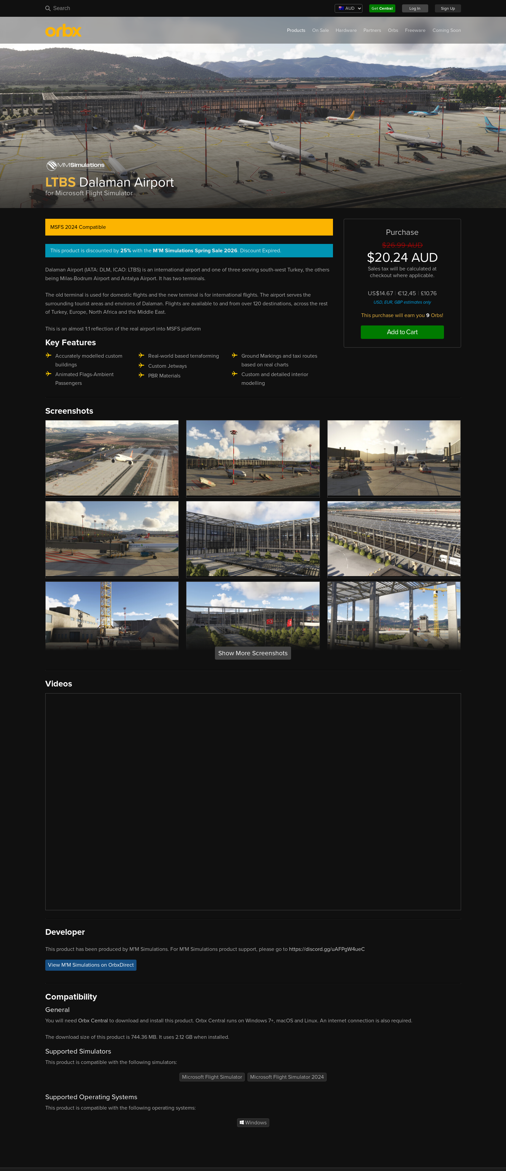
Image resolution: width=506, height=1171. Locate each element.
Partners (372, 30)
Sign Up (448, 8)
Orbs (393, 30)
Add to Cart (402, 332)
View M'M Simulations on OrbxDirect (91, 965)
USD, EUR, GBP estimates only (402, 302)
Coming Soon (447, 30)
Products (296, 30)
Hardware (346, 30)
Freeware (415, 30)
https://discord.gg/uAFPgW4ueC (327, 949)
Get (382, 8)
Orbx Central (93, 1020)
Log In (414, 8)
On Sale (320, 30)
